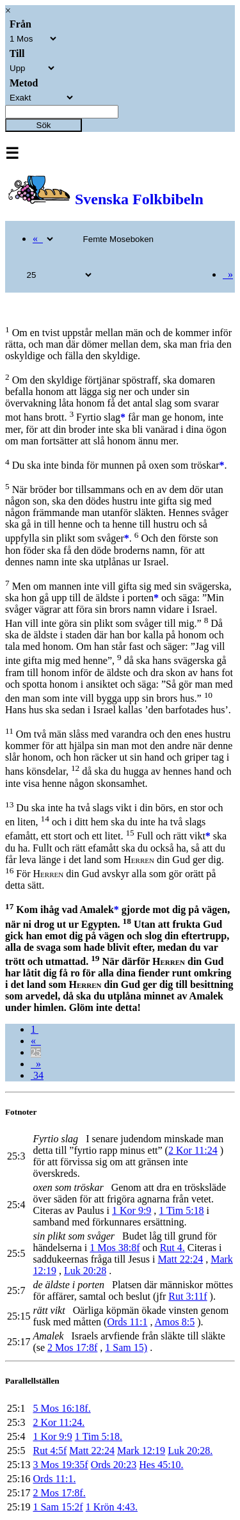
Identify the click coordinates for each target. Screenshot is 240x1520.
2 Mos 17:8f (72, 1347)
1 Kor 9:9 (131, 1210)
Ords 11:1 (127, 1321)
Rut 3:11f (187, 1296)
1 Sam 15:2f (58, 1506)
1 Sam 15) (126, 1347)
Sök (43, 125)
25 (36, 1052)
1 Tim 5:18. (98, 1436)
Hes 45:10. (161, 1464)
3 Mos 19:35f (60, 1464)
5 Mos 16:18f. (61, 1408)
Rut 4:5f (50, 1450)
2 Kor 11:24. (58, 1422)
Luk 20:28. (190, 1450)
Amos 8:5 (175, 1321)
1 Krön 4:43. (112, 1506)
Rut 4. (172, 1247)
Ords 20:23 (114, 1464)
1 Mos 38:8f (115, 1247)
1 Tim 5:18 (181, 1210)
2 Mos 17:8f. (59, 1492)
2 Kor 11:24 (193, 1150)
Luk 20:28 (85, 1270)
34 (37, 1075)
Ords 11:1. (54, 1478)
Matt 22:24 (181, 1259)
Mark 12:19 (141, 1450)
